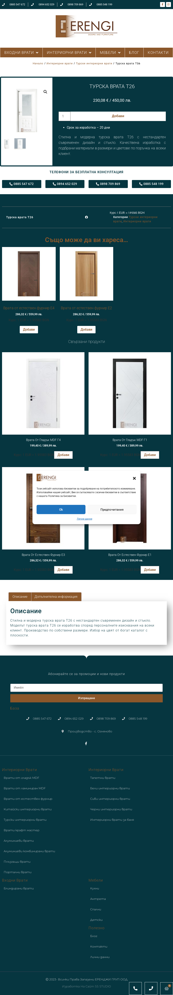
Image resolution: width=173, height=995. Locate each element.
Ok (61, 509)
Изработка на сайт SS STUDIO (86, 986)
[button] (134, 478)
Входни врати (15, 880)
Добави (118, 116)
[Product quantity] (64, 116)
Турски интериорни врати (94, 63)
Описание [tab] (20, 597)
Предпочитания (111, 509)
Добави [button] (29, 329)
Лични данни (84, 518)
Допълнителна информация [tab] (56, 597)
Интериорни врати (60, 63)
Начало (38, 63)
